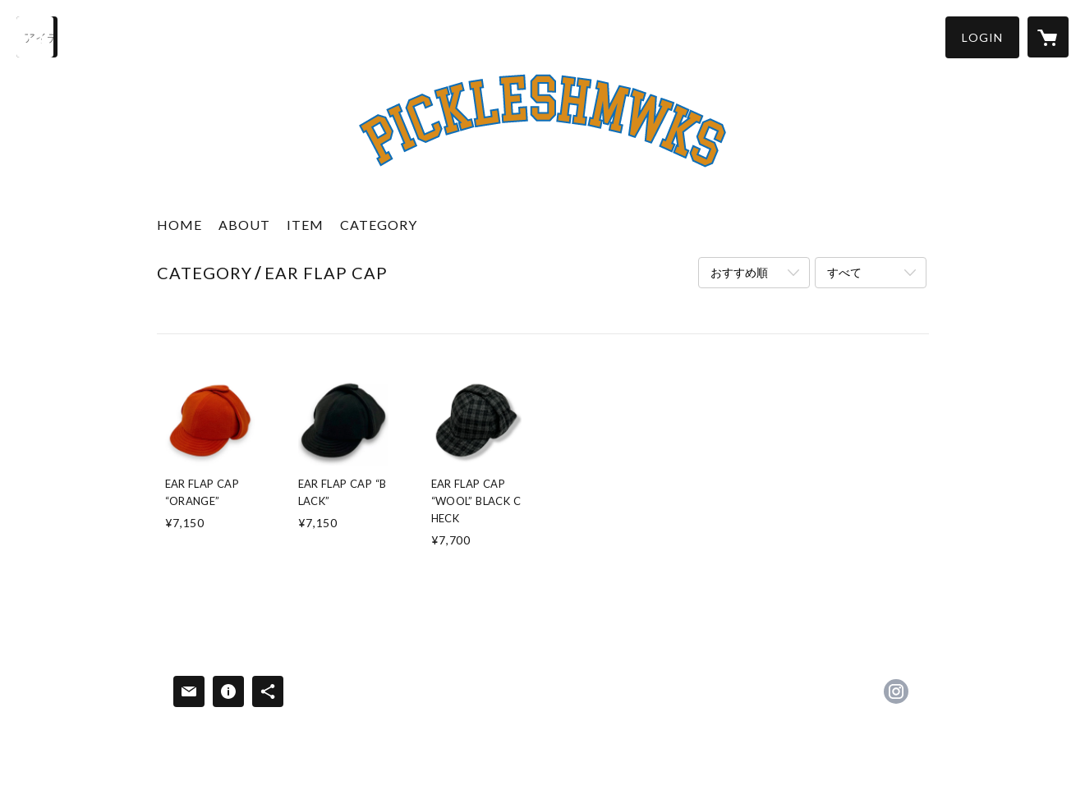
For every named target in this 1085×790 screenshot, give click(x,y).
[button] (982, 37)
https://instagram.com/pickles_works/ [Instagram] (896, 691)
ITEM (305, 224)
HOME (179, 224)
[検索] (36, 36)
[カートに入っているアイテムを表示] (1048, 36)
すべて (844, 272)
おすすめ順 (739, 272)
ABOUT (244, 224)
